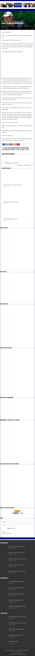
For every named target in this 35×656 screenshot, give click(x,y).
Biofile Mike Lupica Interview (12, 162)
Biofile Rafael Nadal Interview (16, 581)
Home (3, 21)
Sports (7, 21)
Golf (18, 149)
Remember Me (11, 528)
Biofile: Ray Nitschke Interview (17, 594)
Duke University (6, 149)
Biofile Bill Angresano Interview (17, 606)
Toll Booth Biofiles (13, 641)
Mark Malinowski (6, 26)
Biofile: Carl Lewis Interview (16, 565)
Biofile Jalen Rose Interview (16, 600)
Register (3, 531)
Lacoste (22, 149)
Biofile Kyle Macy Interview (10, 219)
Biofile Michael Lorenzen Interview (12, 185)
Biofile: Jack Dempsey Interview (17, 546)
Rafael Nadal (16, 107)
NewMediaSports (26, 650)
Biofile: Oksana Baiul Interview (17, 552)
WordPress (13, 650)
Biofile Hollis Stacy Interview (22, 165)
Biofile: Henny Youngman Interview (18, 558)
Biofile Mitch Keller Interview (10, 202)
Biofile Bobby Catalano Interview (17, 616)
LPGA (27, 149)
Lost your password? (6, 533)
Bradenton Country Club (14, 147)
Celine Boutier (15, 138)
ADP (6, 147)
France (13, 149)
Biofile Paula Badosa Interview (16, 587)
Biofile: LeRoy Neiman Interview (17, 571)
